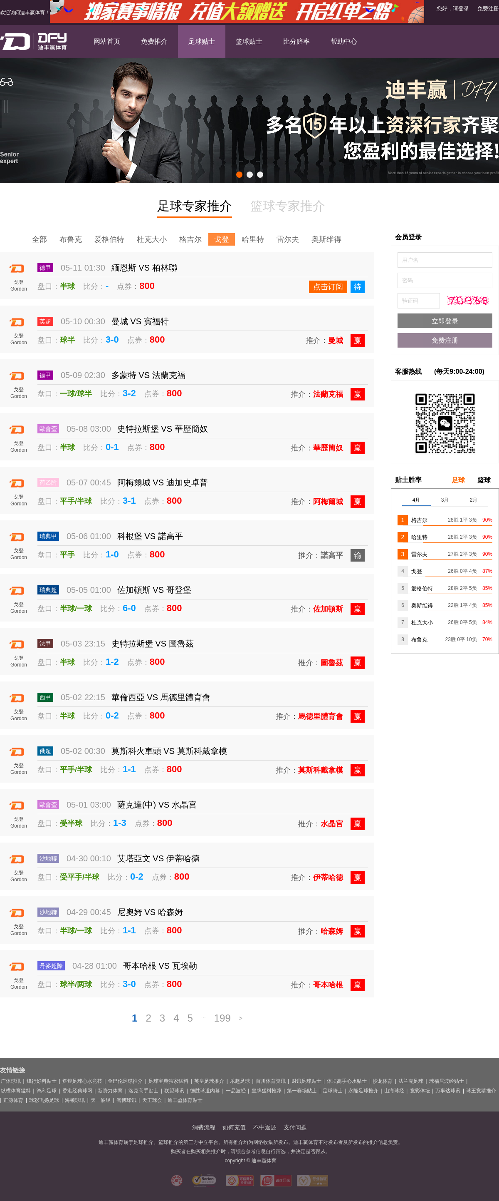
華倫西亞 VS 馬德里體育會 (160, 697)
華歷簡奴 (328, 448)
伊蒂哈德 (328, 877)
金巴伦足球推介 (125, 1081)
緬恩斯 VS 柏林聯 (144, 267)
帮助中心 (344, 41)
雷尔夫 (288, 239)
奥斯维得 (326, 239)
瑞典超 (48, 590)
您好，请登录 (453, 8)
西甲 (45, 697)
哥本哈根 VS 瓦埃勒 (160, 965)
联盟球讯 (174, 1091)
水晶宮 (332, 824)
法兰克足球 (410, 1081)
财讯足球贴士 (306, 1081)
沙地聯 (48, 858)
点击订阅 (328, 287)
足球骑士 (333, 1091)
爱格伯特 (109, 239)
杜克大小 (152, 239)
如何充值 (234, 1127)
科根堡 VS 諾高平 (150, 536)
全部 (39, 239)
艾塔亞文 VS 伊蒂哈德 (158, 858)
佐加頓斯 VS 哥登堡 (154, 589)
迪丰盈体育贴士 (185, 1100)
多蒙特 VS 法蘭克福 (148, 375)
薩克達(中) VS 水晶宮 (157, 804)
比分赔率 (296, 41)
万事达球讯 (447, 1091)
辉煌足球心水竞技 (82, 1081)
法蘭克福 (328, 394)
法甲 (45, 643)
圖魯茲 (332, 663)
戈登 (221, 239)
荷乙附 (48, 482)
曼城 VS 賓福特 (140, 321)
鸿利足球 (47, 1091)
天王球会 (152, 1100)
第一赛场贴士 (302, 1091)
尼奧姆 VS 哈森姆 (150, 912)
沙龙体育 (383, 1081)
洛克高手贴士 (143, 1091)
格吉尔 (190, 239)
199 (222, 1018)
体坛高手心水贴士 (347, 1081)
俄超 (45, 751)
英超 (45, 321)
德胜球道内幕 (205, 1091)
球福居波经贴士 (446, 1081)
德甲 (45, 267)
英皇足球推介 (209, 1081)
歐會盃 (48, 428)
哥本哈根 (328, 985)
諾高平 (332, 555)
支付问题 (295, 1127)
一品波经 (236, 1091)
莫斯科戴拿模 (320, 770)
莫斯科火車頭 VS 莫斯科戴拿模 (169, 751)
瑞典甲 (48, 536)
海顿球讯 (75, 1100)
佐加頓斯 (328, 609)
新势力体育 (110, 1091)
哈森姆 (332, 931)
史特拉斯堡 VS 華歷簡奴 (162, 428)
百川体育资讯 (271, 1081)
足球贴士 (201, 41)
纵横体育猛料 (16, 1091)
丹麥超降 (51, 965)
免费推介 (154, 41)
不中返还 (265, 1127)
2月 (474, 500)
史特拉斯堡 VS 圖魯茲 (152, 643)
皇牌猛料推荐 (267, 1091)
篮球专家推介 (287, 206)
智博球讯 (126, 1100)
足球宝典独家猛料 (168, 1081)
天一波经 (101, 1100)
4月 (416, 500)
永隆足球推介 (363, 1091)
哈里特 (253, 239)
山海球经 (394, 1091)
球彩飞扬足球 (44, 1100)
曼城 (335, 340)
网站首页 (107, 41)
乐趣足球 (240, 1081)
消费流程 (203, 1127)
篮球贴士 (249, 41)
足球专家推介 (194, 207)
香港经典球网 (77, 1091)
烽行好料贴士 (42, 1081)
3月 (445, 500)
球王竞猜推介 (481, 1091)
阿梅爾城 (328, 501)
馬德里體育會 (320, 716)
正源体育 (13, 1100)
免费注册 (488, 8)
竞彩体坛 (420, 1091)
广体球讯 (11, 1081)
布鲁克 (70, 239)
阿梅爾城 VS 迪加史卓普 (162, 482)
